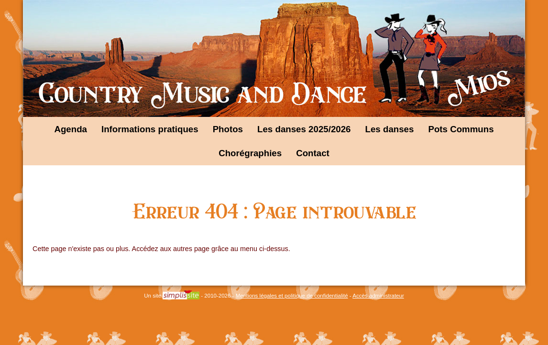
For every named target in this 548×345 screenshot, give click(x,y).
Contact (312, 153)
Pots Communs (460, 129)
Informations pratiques (149, 129)
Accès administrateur (378, 296)
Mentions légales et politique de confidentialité (292, 296)
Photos (228, 129)
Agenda (70, 129)
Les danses (389, 129)
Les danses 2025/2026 (304, 129)
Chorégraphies (250, 153)
